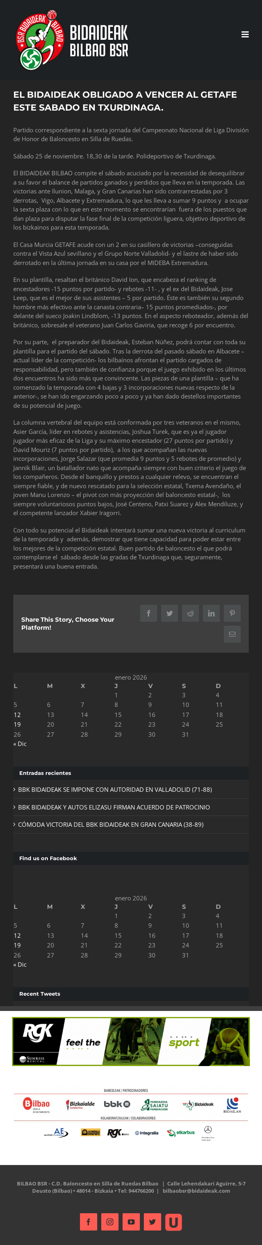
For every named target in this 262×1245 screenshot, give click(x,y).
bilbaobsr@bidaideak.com (196, 1190)
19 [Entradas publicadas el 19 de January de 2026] (17, 724)
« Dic (20, 744)
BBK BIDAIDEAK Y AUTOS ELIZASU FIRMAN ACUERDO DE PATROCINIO (114, 807)
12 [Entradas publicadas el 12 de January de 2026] (17, 715)
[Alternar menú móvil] (246, 34)
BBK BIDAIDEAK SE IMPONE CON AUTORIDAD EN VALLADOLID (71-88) (115, 789)
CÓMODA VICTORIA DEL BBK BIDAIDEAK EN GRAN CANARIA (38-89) (110, 824)
